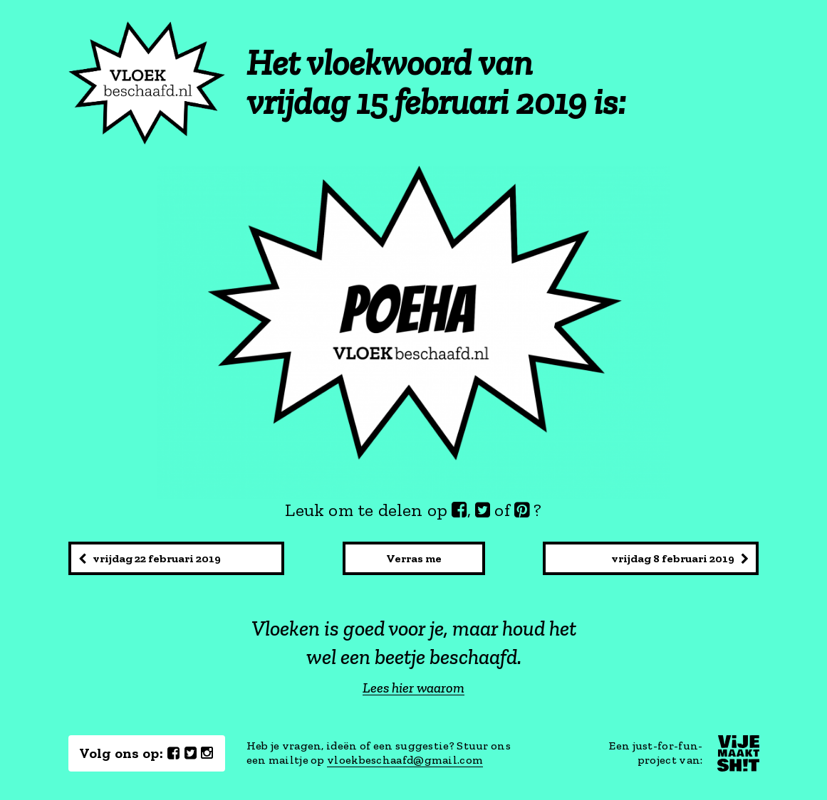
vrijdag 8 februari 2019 (680, 558)
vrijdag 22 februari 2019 (149, 558)
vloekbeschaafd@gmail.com (405, 760)
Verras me (414, 558)
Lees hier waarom (413, 687)
